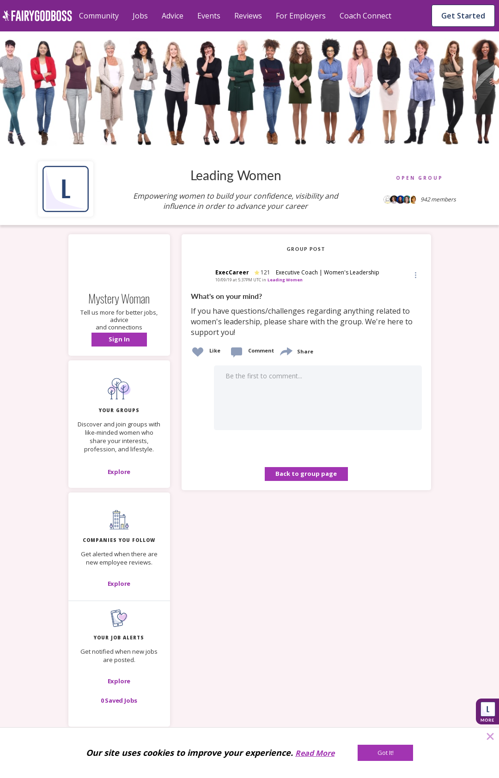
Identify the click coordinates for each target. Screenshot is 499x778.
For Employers (301, 16)
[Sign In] (119, 339)
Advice (172, 16)
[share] (285, 350)
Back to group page (306, 473)
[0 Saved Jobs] (119, 700)
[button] (119, 339)
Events (208, 16)
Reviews (248, 16)
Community (99, 16)
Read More (315, 753)
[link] (306, 314)
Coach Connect (365, 16)
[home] (37, 15)
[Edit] (415, 275)
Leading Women (285, 280)
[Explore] (119, 472)
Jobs (140, 16)
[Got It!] (385, 753)
